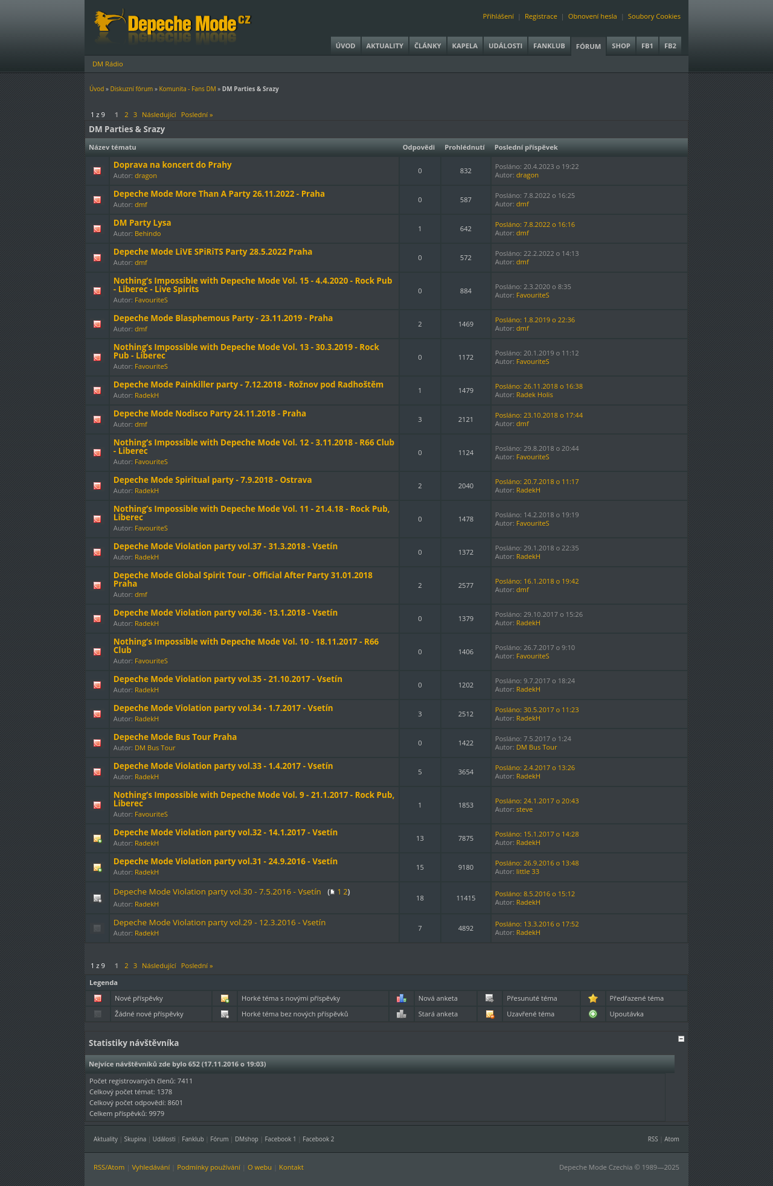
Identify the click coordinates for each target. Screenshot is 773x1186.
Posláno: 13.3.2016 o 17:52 (537, 923)
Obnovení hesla (592, 16)
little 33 (527, 871)
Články (427, 45)
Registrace (541, 16)
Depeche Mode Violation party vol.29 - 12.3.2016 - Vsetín (220, 922)
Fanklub (549, 45)
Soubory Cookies (654, 16)
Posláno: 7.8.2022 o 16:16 (535, 224)
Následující (159, 114)
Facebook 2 (318, 1139)
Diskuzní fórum (132, 88)
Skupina (135, 1139)
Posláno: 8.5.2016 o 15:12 (535, 893)
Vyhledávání (151, 1167)
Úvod (346, 45)
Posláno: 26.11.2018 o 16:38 (539, 386)
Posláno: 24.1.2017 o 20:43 (537, 800)
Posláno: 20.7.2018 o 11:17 (537, 481)
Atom (671, 1139)
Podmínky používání (208, 1167)
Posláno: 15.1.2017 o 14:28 (537, 833)
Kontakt (291, 1167)
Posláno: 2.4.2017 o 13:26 (535, 767)
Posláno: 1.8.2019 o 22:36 (535, 319)
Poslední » (197, 114)
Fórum (588, 46)
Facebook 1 (280, 1139)
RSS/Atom (109, 1167)
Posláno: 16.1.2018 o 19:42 (537, 580)
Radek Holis (534, 394)
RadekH (147, 395)
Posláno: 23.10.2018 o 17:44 (539, 414)
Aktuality (385, 45)
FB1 (647, 45)
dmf (141, 204)
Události (505, 45)
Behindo (148, 233)
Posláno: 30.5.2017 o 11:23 (537, 709)
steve (524, 809)
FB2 (670, 45)
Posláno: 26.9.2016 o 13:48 (537, 862)
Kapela (465, 45)
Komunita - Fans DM (187, 88)
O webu (260, 1167)
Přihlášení (498, 16)
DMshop (246, 1139)
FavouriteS (151, 299)
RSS (653, 1139)
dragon (146, 175)
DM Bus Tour (155, 747)
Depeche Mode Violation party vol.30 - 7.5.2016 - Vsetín (217, 891)
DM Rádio (107, 63)
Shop (621, 45)
